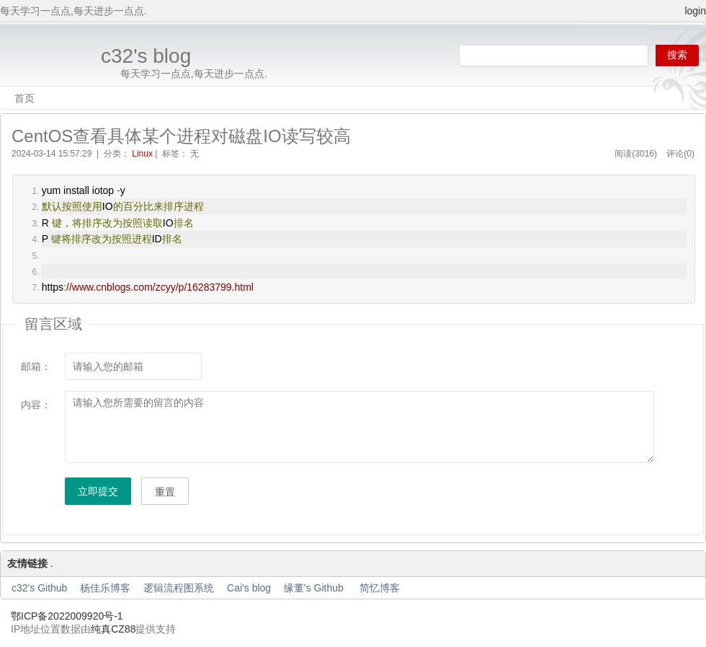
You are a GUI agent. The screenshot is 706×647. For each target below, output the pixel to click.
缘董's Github (315, 588)
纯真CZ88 (113, 629)
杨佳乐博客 (105, 588)
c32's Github (39, 588)
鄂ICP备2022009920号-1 (67, 616)
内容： (36, 404)
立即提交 (98, 491)
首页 (24, 98)
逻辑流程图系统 (178, 588)
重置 (165, 492)
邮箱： (36, 366)
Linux (142, 154)
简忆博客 (379, 588)
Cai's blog (249, 588)
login (695, 11)
